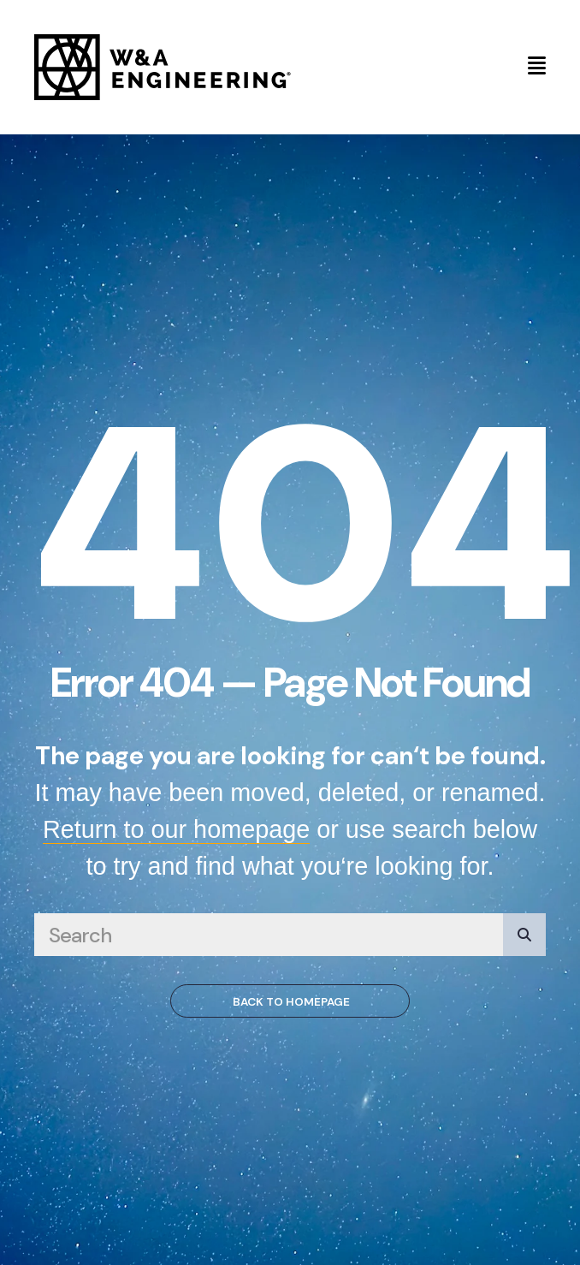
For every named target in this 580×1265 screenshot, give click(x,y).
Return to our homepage (176, 829)
